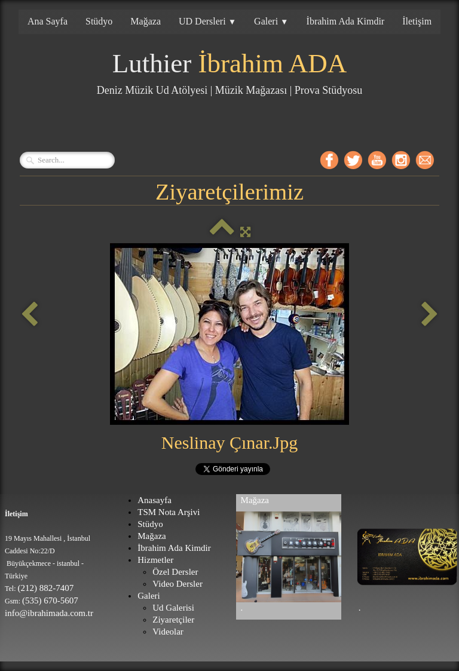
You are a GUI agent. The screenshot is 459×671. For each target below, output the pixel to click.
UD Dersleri (207, 21)
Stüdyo (98, 21)
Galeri (271, 21)
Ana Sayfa (47, 21)
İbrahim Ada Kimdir (346, 21)
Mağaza (145, 21)
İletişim (417, 21)
